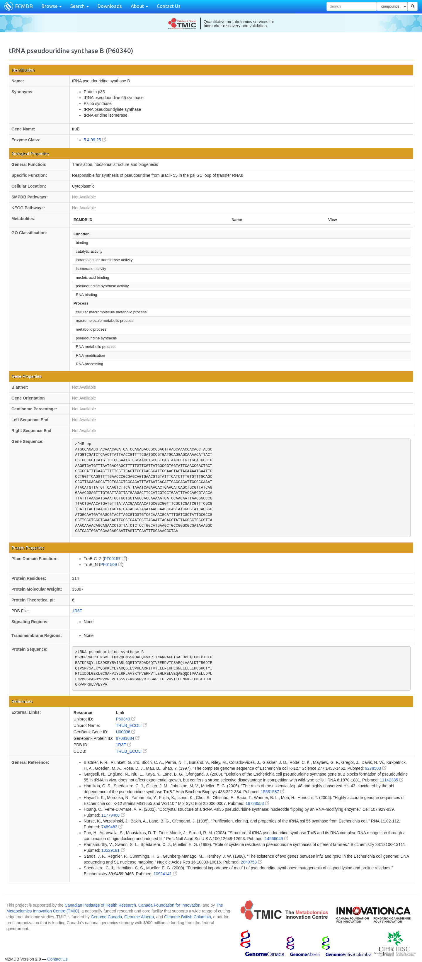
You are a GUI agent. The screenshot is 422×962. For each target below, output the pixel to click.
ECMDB (24, 6)
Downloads (110, 6)
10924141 (165, 873)
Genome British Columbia (187, 917)
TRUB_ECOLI (131, 725)
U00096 (125, 732)
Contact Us (169, 6)
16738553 (257, 803)
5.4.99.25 (95, 139)
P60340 (125, 719)
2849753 (251, 862)
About (139, 6)
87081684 (127, 738)
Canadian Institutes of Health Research (100, 905)
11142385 (391, 780)
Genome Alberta (139, 917)
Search (79, 6)
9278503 (375, 768)
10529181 (113, 850)
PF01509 (111, 564)
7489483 (111, 827)
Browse (52, 6)
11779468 (113, 815)
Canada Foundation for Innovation (169, 905)
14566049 (276, 838)
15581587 (272, 791)
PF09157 (115, 558)
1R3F (77, 611)
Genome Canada (106, 917)
